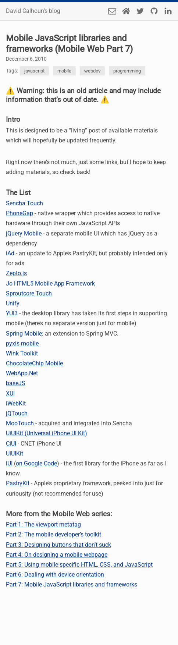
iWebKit (16, 403)
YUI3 (12, 313)
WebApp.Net (22, 373)
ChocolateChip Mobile (34, 363)
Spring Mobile (24, 333)
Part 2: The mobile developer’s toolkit (53, 534)
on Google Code (36, 463)
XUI (10, 393)
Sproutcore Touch (29, 293)
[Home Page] (126, 11)
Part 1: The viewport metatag (43, 524)
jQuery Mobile (24, 233)
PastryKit (17, 483)
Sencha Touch (24, 203)
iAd (10, 253)
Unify (12, 303)
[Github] (154, 11)
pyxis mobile (22, 343)
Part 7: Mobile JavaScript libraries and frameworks (71, 584)
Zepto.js (16, 273)
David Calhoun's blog (33, 11)
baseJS (15, 383)
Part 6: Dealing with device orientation (55, 574)
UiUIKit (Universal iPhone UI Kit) (46, 433)
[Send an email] (112, 11)
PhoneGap (19, 213)
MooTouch (20, 423)
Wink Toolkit (22, 353)
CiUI (11, 443)
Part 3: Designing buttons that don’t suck (58, 544)
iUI (9, 463)
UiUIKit (14, 453)
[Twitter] (140, 11)
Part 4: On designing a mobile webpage (56, 554)
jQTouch (17, 413)
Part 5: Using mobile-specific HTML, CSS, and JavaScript (79, 564)
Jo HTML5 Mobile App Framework (50, 283)
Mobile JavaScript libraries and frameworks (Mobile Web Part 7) (69, 43)
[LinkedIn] (168, 11)
